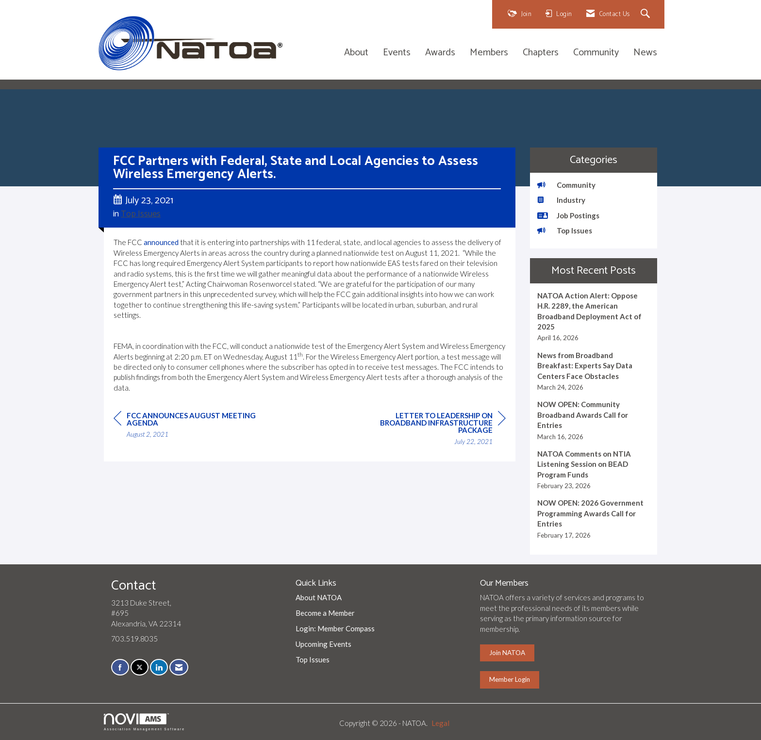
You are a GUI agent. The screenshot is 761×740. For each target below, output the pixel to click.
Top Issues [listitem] (564, 230)
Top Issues (141, 214)
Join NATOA (507, 653)
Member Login (509, 679)
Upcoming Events (323, 644)
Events (397, 53)
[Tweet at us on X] (140, 667)
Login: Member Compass (335, 628)
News (645, 53)
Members (489, 53)
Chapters (541, 53)
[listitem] (593, 317)
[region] (433, 430)
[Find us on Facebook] (120, 667)
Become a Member (325, 612)
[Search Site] (647, 14)
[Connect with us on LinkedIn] (159, 667)
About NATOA (319, 597)
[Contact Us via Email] (178, 667)
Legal (440, 723)
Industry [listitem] (561, 200)
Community (596, 53)
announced (161, 242)
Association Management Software (144, 722)
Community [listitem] (566, 185)
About (356, 53)
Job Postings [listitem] (568, 215)
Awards (440, 53)
